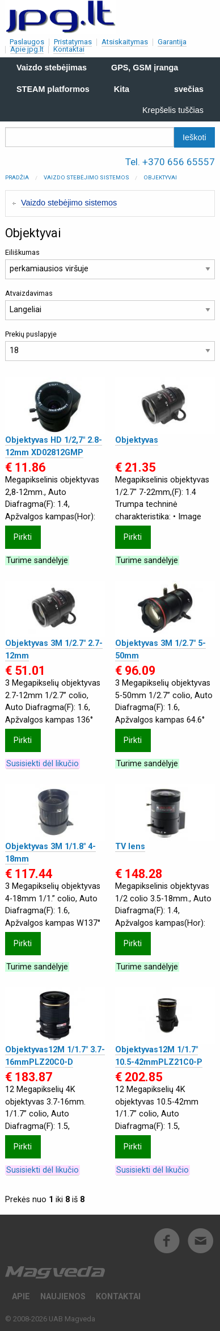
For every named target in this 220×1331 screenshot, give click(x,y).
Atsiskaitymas (124, 41)
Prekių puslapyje (110, 345)
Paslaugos (27, 41)
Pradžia (17, 177)
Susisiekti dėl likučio (42, 764)
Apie (21, 1296)
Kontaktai (68, 49)
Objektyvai (160, 177)
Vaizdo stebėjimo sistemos (86, 177)
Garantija (172, 41)
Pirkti (23, 537)
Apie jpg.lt (27, 49)
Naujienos (63, 1296)
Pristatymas (73, 41)
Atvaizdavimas (110, 304)
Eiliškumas (110, 263)
